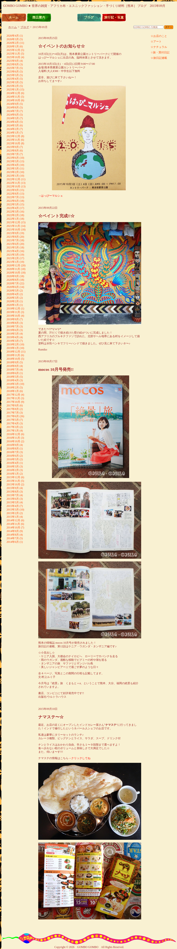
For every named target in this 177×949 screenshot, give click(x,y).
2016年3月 (13, 466)
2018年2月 (13, 387)
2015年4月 (13, 506)
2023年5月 (13, 161)
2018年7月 (13, 369)
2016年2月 (13, 470)
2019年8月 (13, 322)
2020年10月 (13, 272)
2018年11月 (13, 355)
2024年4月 (13, 121)
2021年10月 (13, 229)
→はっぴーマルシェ (50, 195)
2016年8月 (13, 448)
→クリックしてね (79, 758)
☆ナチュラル (159, 46)
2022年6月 (13, 200)
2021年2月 (13, 258)
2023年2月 (13, 172)
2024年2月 (13, 129)
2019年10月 (13, 315)
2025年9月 (13, 60)
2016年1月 (13, 473)
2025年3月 (13, 82)
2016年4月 (13, 462)
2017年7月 (13, 412)
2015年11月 (13, 480)
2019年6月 (13, 330)
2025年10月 (13, 57)
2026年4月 (13, 35)
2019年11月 (13, 312)
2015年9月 (13, 488)
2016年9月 (13, 444)
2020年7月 (13, 283)
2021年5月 (13, 247)
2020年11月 (13, 269)
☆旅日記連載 (159, 57)
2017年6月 (13, 416)
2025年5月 (13, 75)
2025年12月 (13, 50)
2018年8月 (13, 365)
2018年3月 (13, 383)
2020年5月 (13, 290)
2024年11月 (13, 96)
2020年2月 (13, 301)
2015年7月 (13, 495)
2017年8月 (13, 409)
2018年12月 (13, 351)
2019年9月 (13, 319)
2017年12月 (13, 394)
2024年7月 (13, 111)
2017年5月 (13, 419)
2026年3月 (13, 39)
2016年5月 (13, 459)
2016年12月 (13, 434)
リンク (139, 17)
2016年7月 (13, 452)
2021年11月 (13, 225)
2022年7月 (13, 197)
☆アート (156, 41)
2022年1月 (13, 218)
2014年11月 (13, 523)
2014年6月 (13, 541)
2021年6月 (13, 243)
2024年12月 (13, 93)
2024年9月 (13, 103)
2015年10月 (13, 484)
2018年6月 (13, 373)
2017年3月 (13, 427)
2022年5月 (13, 204)
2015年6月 (13, 498)
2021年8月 (13, 236)
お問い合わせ (164, 17)
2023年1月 (13, 175)
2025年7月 (13, 68)
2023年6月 (13, 157)
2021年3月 (13, 254)
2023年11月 (13, 139)
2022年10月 (13, 186)
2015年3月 (13, 509)
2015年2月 (13, 513)
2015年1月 (13, 516)
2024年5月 (13, 118)
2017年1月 (13, 430)
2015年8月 (13, 491)
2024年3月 (13, 125)
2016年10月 (13, 441)
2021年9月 (13, 233)
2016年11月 (13, 437)
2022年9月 (13, 190)
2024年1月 (13, 132)
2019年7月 (13, 326)
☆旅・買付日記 (160, 52)
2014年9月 (13, 531)
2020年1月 (13, 304)
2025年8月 (13, 64)
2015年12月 (13, 477)
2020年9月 (13, 276)
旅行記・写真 (114, 17)
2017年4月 (13, 423)
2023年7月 (13, 154)
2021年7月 (13, 240)
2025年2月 (13, 85)
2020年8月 (13, 279)
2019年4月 (13, 337)
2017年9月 (13, 405)
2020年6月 (13, 287)
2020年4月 (13, 294)
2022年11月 (13, 182)
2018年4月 (13, 380)
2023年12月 (13, 136)
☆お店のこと (159, 36)
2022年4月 (13, 208)
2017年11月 (13, 398)
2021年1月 (13, 261)
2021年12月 (13, 222)
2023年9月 (13, 146)
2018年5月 (13, 376)
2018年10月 (13, 358)
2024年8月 (13, 107)
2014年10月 (13, 527)
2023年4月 (13, 164)
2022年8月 (13, 193)
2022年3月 (13, 211)
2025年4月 (13, 78)
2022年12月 (13, 179)
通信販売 (63, 17)
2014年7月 (13, 538)
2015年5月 (13, 502)
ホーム (13, 17)
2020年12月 (13, 265)
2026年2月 (13, 42)
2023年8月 (13, 150)
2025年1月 (13, 89)
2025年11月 (13, 53)
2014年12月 (13, 520)
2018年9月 (13, 362)
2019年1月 (13, 348)
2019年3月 (13, 340)
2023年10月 (13, 143)
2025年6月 (13, 71)
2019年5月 (13, 333)
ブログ (89, 17)
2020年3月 (13, 297)
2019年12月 (13, 308)
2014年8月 (13, 534)
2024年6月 (13, 114)
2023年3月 (13, 168)
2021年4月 (13, 251)
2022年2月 (13, 215)
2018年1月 (13, 391)
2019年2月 (13, 344)
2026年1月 (13, 46)
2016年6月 (13, 455)
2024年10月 (13, 100)
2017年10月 (13, 401)
